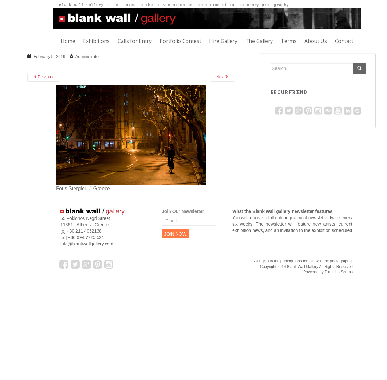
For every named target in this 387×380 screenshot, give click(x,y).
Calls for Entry (135, 40)
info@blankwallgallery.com (86, 243)
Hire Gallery (223, 40)
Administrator (87, 56)
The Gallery (259, 40)
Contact (344, 40)
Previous (43, 77)
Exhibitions (96, 40)
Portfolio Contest (180, 40)
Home (68, 40)
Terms (288, 40)
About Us (315, 40)
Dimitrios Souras (339, 272)
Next (222, 77)
